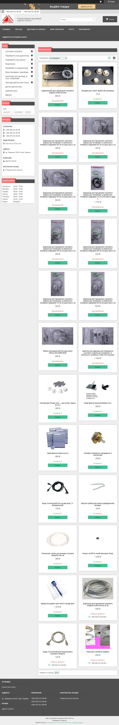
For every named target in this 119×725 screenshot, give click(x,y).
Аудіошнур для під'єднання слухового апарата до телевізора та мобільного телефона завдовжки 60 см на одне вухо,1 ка (57, 143)
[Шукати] (94, 19)
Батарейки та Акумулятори (16, 68)
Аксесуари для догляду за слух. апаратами (16, 77)
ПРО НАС (18, 29)
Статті (71, 29)
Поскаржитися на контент (55, 723)
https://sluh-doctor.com (13, 143)
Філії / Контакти (57, 29)
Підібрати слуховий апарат (14, 37)
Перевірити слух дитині (15, 60)
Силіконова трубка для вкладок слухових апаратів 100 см (57, 554)
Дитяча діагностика (13, 87)
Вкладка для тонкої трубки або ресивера (98, 91)
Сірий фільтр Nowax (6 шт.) (57, 453)
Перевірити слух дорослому (17, 56)
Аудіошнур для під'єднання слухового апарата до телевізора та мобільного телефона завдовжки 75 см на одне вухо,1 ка (57, 301)
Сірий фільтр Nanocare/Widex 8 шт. (98, 403)
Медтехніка (10, 64)
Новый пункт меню (9, 687)
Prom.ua (71, 718)
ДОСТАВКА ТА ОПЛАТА (36, 29)
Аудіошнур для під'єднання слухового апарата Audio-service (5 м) (98, 604)
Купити (57, 105)
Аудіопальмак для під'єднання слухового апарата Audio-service (58, 92)
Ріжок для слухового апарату (97, 652)
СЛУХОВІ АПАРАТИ (13, 51)
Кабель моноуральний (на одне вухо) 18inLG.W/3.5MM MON (57, 352)
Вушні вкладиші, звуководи (16, 72)
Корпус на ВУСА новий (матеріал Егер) (97, 553)
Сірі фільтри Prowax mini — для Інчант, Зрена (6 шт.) (58, 404)
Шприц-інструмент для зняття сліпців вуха (57, 604)
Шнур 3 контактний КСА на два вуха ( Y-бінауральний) (57, 504)
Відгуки (8, 95)
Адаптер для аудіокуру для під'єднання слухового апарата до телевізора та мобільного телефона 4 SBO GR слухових (97, 353)
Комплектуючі (11, 91)
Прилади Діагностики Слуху (17, 82)
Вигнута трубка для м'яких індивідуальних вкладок (97, 504)
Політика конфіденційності (74, 723)
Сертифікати (84, 29)
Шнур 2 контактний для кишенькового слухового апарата (57, 653)
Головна (6, 29)
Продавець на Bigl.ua (59, 720)
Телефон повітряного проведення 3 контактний (98, 454)
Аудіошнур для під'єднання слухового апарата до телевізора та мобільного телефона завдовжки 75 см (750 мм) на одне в (97, 196)
